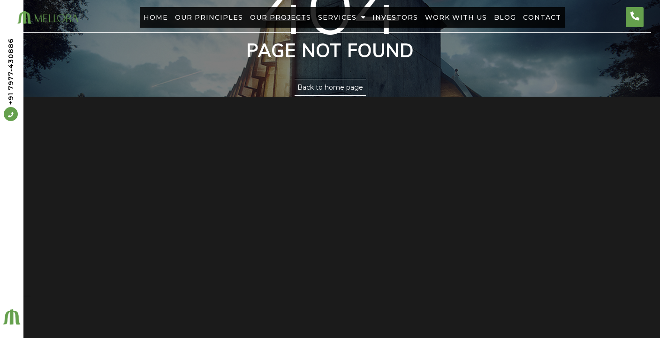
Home (131, 17)
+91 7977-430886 (11, 80)
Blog (523, 17)
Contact (567, 17)
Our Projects (270, 17)
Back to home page (330, 87)
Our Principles (192, 17)
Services (338, 17)
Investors (399, 17)
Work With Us (467, 17)
